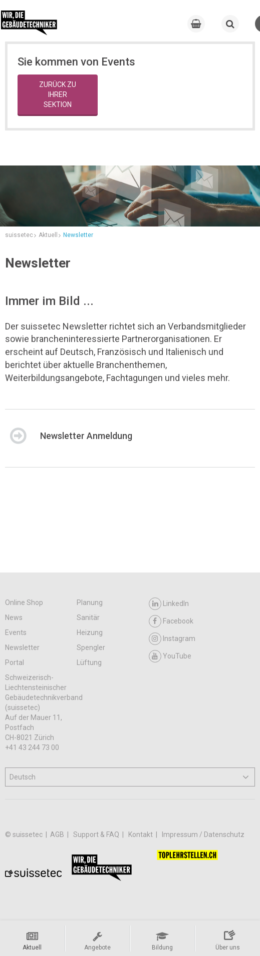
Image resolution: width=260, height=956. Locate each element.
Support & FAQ (97, 834)
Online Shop (24, 602)
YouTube (170, 656)
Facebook (171, 621)
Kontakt (141, 834)
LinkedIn (169, 604)
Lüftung (89, 662)
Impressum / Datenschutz (203, 834)
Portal (14, 662)
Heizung (90, 632)
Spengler (91, 648)
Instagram (172, 638)
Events (16, 632)
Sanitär (88, 618)
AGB (58, 834)
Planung (90, 602)
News (14, 618)
